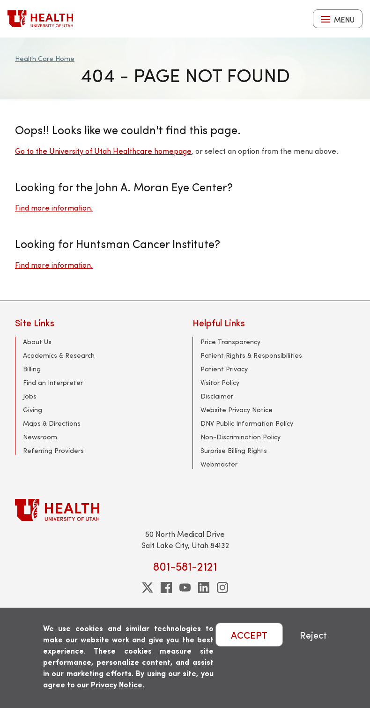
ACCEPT (249, 634)
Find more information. (54, 207)
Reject (313, 634)
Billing (32, 368)
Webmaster (218, 463)
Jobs (30, 396)
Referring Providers (53, 450)
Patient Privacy (224, 368)
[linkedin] (203, 587)
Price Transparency (230, 341)
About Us (37, 341)
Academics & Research (59, 355)
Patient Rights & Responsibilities (251, 355)
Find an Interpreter (53, 382)
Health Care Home (44, 58)
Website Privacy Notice (236, 409)
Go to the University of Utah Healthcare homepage (103, 151)
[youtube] (185, 587)
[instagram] (222, 587)
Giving (32, 409)
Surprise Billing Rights (233, 450)
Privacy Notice (116, 684)
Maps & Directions (52, 423)
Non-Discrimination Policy (240, 436)
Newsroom (40, 436)
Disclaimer (216, 396)
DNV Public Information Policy (246, 423)
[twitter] (147, 587)
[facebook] (166, 587)
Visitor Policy (219, 382)
